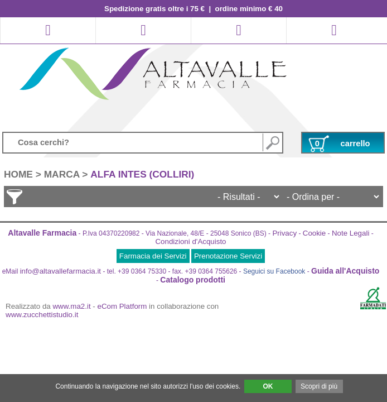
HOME (18, 174)
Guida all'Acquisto (345, 270)
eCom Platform (123, 306)
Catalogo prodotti (192, 279)
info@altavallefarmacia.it (60, 271)
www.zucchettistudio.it (42, 314)
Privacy (284, 233)
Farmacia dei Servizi (153, 256)
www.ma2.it (72, 306)
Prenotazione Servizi (228, 256)
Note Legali (350, 233)
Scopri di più (319, 386)
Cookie (314, 233)
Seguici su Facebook (274, 271)
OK (268, 386)
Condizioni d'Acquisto (190, 241)
